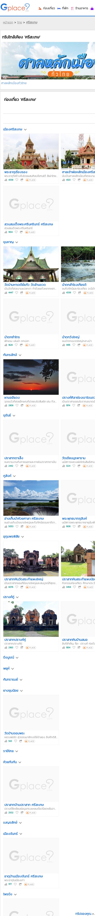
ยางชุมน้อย (10, 690)
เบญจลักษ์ (10, 822)
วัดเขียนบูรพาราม (73, 458)
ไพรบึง (7, 894)
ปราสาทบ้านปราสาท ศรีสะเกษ (24, 804)
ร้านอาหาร (79, 8)
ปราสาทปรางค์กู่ (15, 639)
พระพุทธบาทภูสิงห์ (74, 518)
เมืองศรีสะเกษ (12, 129)
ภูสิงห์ (7, 475)
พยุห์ (6, 668)
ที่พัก (62, 8)
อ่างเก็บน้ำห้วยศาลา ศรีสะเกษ (24, 518)
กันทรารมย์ (10, 679)
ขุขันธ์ (7, 415)
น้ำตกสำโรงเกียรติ (74, 284)
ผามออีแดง (12, 397)
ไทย (19, 22)
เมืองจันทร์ (10, 833)
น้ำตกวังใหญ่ (70, 337)
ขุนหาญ (8, 242)
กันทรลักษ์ (10, 354)
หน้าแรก (8, 22)
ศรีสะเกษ (31, 22)
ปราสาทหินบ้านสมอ (75, 639)
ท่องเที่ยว (46, 8)
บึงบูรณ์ (8, 657)
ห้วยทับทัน (10, 762)
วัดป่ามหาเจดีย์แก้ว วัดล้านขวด (25, 284)
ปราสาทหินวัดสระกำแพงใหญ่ (23, 579)
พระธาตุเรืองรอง (15, 172)
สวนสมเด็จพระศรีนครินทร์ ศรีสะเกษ (28, 224)
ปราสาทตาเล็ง (13, 458)
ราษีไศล (8, 750)
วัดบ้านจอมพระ (14, 733)
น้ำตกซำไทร (12, 337)
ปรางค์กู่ (8, 596)
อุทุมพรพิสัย (11, 536)
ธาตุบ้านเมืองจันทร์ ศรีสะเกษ (23, 876)
